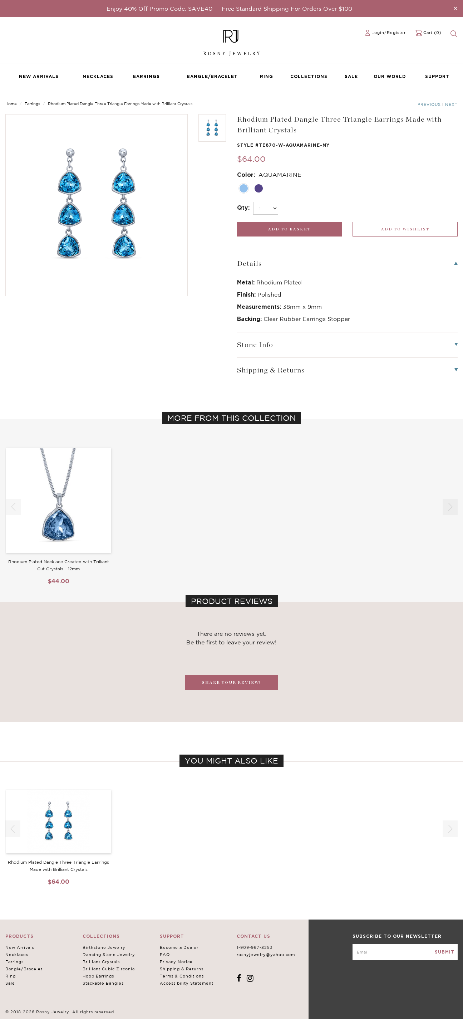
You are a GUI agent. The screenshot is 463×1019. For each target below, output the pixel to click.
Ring (266, 76)
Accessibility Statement (186, 983)
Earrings (146, 76)
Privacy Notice (176, 962)
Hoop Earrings (98, 976)
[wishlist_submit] (405, 229)
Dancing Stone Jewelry (109, 954)
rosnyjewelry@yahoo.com (266, 954)
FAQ (165, 954)
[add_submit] (289, 229)
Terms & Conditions (182, 976)
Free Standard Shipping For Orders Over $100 (287, 8)
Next (451, 104)
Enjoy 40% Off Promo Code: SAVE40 (159, 8)
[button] (450, 507)
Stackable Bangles (103, 983)
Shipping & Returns (181, 969)
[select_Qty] (265, 208)
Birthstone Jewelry (104, 947)
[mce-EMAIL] (405, 952)
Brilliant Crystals (101, 962)
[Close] (455, 8)
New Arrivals (39, 76)
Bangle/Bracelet (212, 76)
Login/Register (388, 32)
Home (11, 104)
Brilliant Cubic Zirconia (109, 969)
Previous (429, 104)
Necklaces (98, 76)
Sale (351, 76)
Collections (308, 76)
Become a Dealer (179, 947)
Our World (390, 76)
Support (437, 76)
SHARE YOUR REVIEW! (231, 682)
